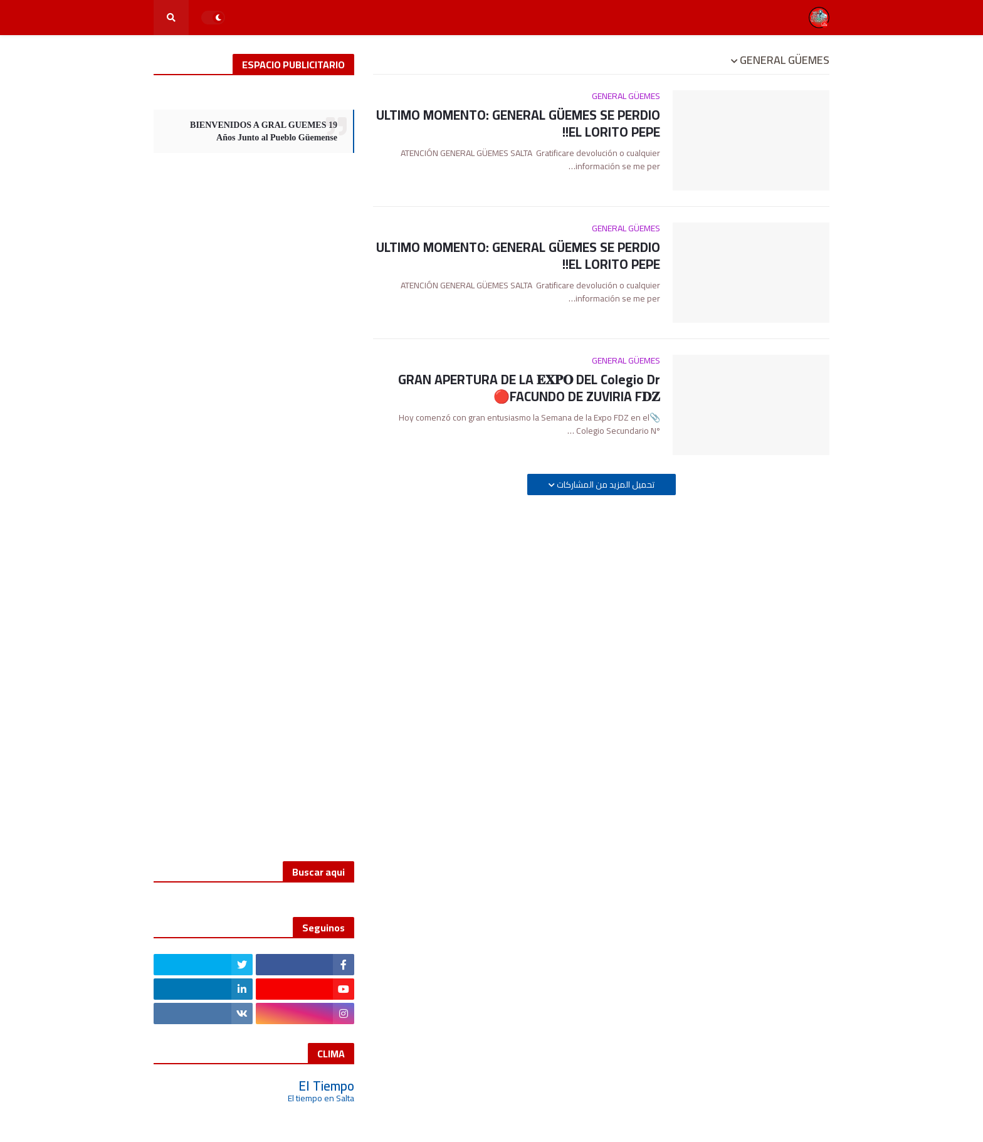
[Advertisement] (254, 497)
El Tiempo (326, 1086)
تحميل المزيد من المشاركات (604, 484)
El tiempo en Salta (321, 1098)
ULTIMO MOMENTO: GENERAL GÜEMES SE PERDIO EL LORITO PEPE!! (518, 124)
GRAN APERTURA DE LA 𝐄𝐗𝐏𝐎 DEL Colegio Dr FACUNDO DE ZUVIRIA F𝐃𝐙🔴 (529, 388)
